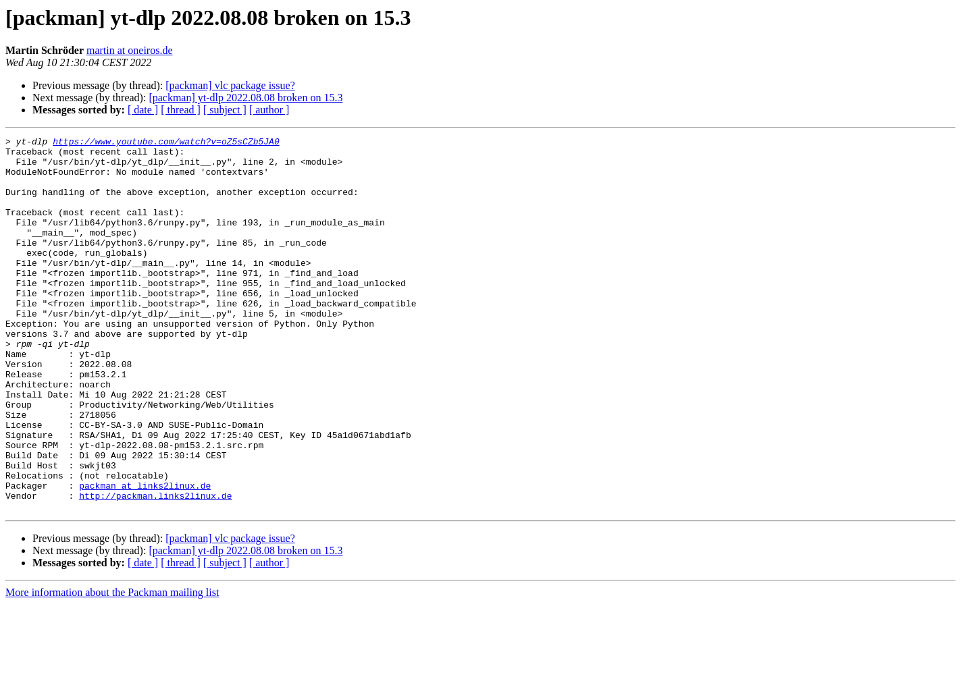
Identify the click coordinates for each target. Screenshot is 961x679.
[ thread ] (181, 109)
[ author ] (269, 109)
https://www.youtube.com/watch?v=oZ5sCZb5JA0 (166, 143)
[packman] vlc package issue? (229, 85)
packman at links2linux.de (145, 556)
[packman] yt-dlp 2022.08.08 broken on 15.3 (245, 97)
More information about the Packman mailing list (112, 667)
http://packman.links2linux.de (155, 568)
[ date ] (143, 109)
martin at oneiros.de (129, 50)
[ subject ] (224, 109)
